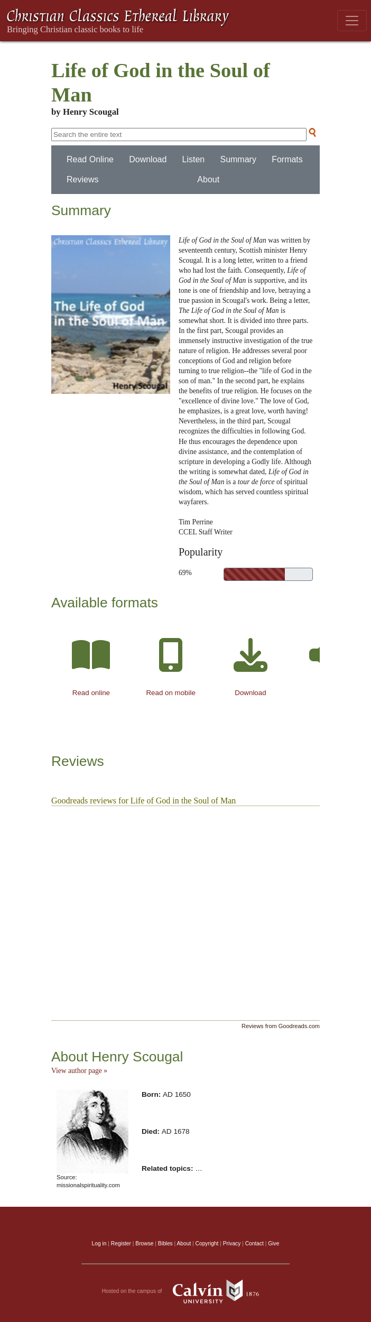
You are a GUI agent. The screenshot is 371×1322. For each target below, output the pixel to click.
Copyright (207, 1243)
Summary (238, 159)
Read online (91, 693)
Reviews (82, 179)
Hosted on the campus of (186, 1291)
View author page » (79, 1071)
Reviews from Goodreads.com (281, 1026)
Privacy (232, 1243)
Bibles (165, 1243)
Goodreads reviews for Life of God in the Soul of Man (143, 800)
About (208, 179)
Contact (254, 1243)
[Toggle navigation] (352, 20)
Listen (193, 159)
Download (147, 159)
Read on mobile (170, 693)
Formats (287, 159)
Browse (144, 1243)
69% (185, 573)
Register (121, 1243)
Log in (99, 1243)
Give (273, 1243)
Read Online (90, 159)
